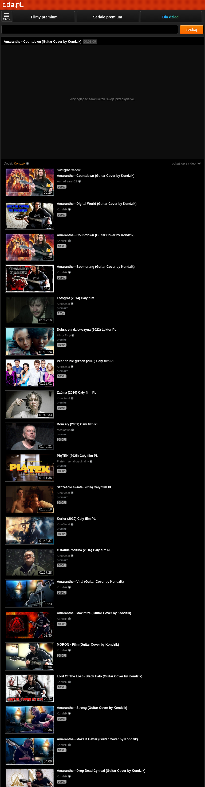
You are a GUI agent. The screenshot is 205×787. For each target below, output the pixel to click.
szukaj (191, 29)
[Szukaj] (89, 29)
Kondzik (19, 163)
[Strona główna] (13, 5)
